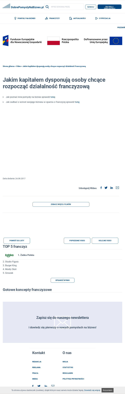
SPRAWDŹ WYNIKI (62, 281)
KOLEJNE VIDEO (105, 241)
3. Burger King (10, 265)
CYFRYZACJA (103, 18)
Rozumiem (107, 390)
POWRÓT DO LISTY (16, 241)
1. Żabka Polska (18, 255)
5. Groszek (8, 273)
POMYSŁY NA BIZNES (25, 18)
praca (35, 373)
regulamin (68, 373)
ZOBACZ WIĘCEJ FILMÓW (61, 205)
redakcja (36, 362)
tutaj (53, 97)
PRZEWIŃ (121, 28)
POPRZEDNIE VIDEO (77, 241)
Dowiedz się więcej (92, 390)
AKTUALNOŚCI (77, 18)
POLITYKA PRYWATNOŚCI (73, 379)
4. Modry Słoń (9, 269)
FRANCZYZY (52, 18)
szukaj (90, 7)
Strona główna (8, 66)
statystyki (68, 368)
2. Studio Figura (10, 262)
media (35, 379)
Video (18, 66)
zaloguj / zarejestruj (109, 7)
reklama (36, 368)
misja (65, 362)
